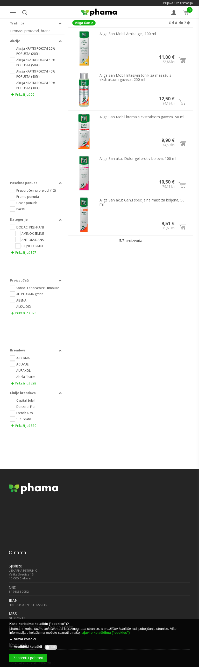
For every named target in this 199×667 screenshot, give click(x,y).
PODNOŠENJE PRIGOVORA (27, 601)
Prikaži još (22, 96)
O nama (17, 397)
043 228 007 (18, 525)
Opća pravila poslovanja (35, 559)
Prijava (168, 3)
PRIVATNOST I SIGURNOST (27, 608)
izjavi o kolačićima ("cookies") (105, 633)
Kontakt (18, 489)
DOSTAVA (15, 586)
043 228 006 (18, 530)
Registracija (184, 3)
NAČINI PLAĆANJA (20, 579)
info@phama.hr (20, 543)
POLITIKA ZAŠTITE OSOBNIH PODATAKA (36, 616)
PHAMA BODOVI (20, 572)
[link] (22, 379)
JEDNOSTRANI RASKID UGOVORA (31, 594)
